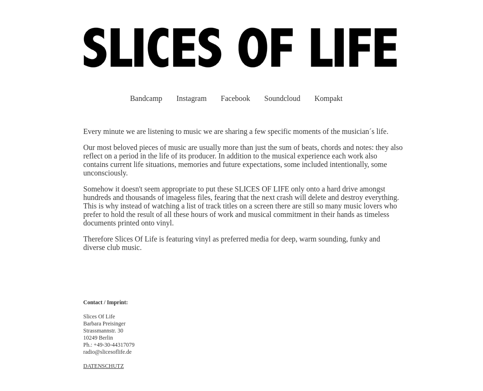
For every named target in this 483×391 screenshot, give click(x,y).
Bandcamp (146, 98)
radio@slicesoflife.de (107, 352)
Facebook (235, 98)
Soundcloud (282, 98)
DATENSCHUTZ (103, 366)
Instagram (191, 98)
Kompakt (329, 98)
